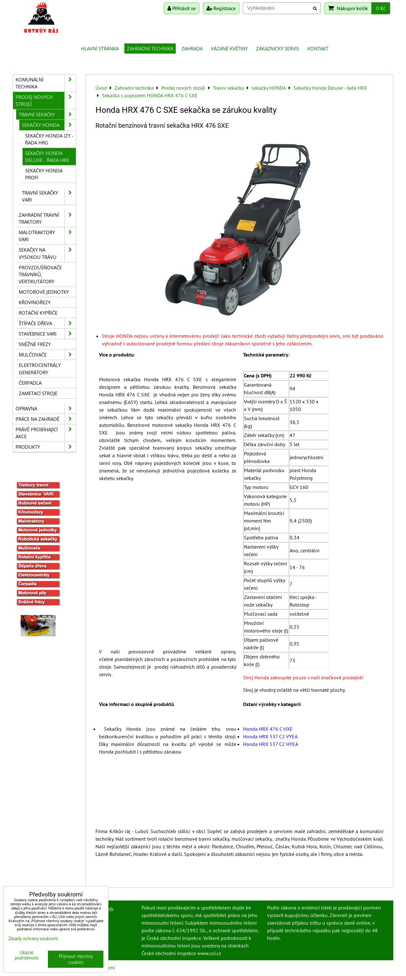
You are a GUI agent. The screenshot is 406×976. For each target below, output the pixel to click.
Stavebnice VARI (47, 334)
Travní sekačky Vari (49, 196)
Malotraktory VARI (47, 235)
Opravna (46, 408)
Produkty (46, 447)
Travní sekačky (47, 114)
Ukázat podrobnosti (27, 955)
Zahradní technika (150, 48)
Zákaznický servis (277, 48)
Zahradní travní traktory (47, 218)
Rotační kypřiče (38, 313)
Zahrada (192, 48)
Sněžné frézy (35, 344)
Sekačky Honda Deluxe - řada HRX (47, 156)
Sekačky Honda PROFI (43, 174)
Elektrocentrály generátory (40, 368)
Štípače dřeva (47, 323)
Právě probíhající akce (46, 432)
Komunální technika (46, 83)
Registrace (221, 8)
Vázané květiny (229, 48)
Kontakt (317, 48)
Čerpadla (30, 383)
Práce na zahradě (46, 419)
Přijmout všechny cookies (76, 959)
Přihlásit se (181, 8)
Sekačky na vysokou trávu (47, 253)
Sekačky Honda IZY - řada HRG (49, 139)
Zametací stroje (38, 393)
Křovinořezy (34, 302)
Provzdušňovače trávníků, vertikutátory (40, 274)
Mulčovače (47, 355)
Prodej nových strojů (46, 100)
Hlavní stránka (100, 48)
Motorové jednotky (44, 292)
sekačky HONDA (49, 125)
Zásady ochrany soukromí (33, 938)
